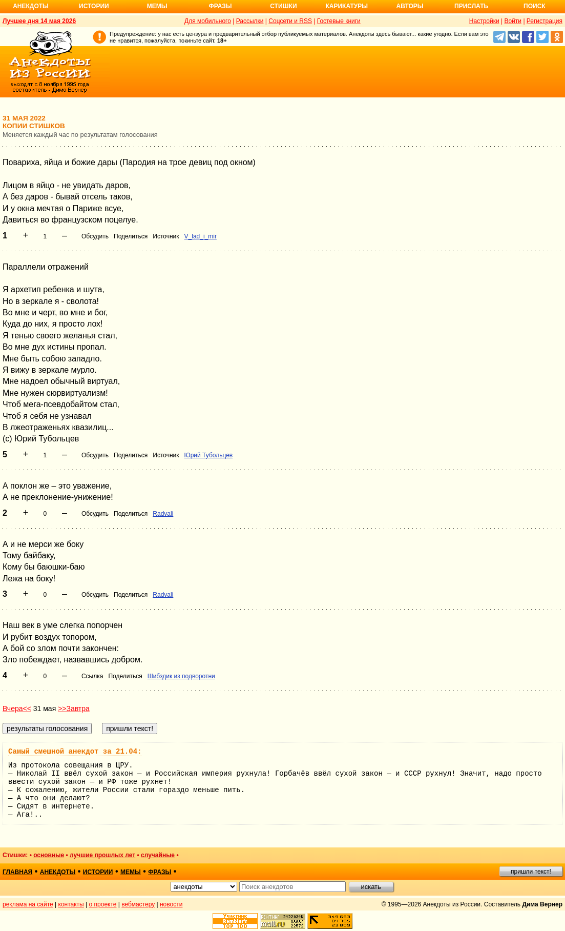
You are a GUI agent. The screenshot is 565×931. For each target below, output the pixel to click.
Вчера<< (17, 708)
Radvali (163, 513)
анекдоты (58, 872)
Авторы (410, 6)
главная (17, 872)
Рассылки (250, 21)
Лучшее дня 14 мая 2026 (39, 21)
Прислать (471, 6)
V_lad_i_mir (200, 236)
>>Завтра (74, 708)
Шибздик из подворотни (181, 676)
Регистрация (544, 21)
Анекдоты (31, 6)
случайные (158, 855)
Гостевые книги (339, 21)
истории (98, 872)
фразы (159, 872)
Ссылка (92, 676)
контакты (71, 904)
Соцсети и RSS (290, 21)
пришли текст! (531, 871)
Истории (94, 6)
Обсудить (95, 236)
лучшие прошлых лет (102, 855)
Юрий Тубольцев (208, 455)
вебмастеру (138, 904)
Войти (512, 21)
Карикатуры (346, 6)
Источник (166, 236)
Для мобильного (207, 21)
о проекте (103, 904)
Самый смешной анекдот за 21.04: (74, 751)
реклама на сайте (28, 904)
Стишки (283, 6)
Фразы (220, 6)
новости (171, 904)
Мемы (157, 6)
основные (48, 855)
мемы (130, 872)
